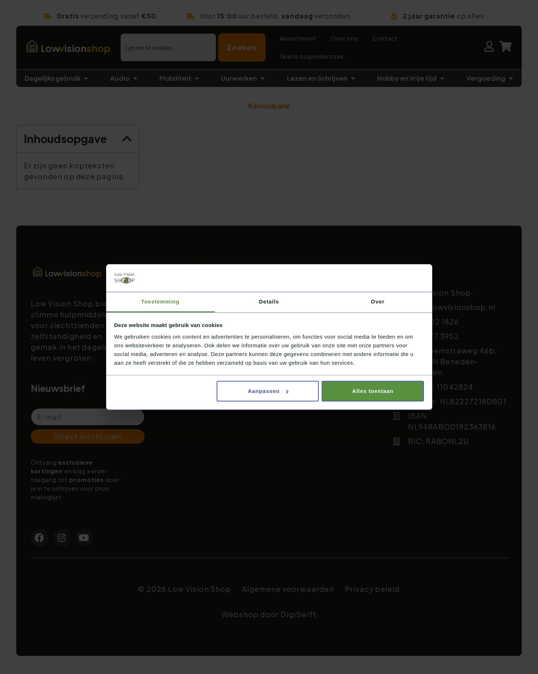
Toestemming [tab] (160, 301)
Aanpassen (268, 391)
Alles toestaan (372, 391)
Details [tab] (269, 301)
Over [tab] (378, 301)
